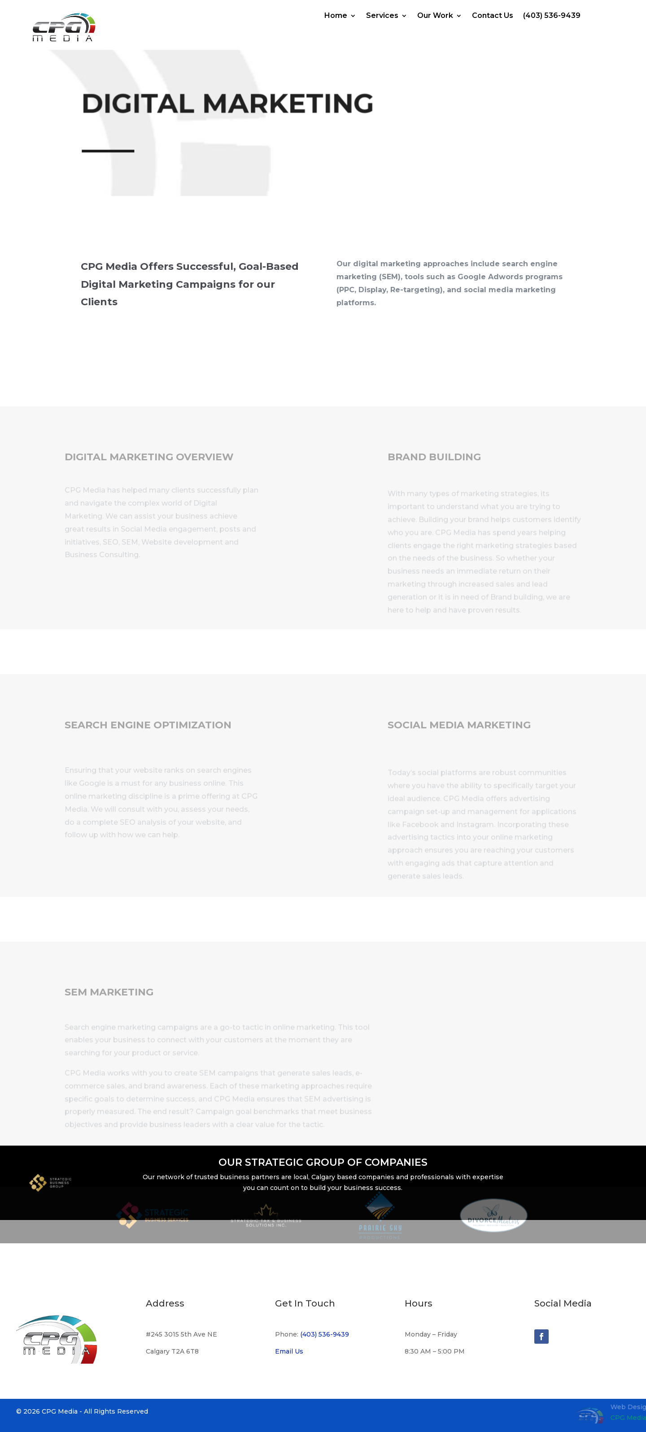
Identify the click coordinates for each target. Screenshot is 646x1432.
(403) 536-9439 (552, 16)
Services (382, 16)
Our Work (435, 16)
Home (335, 16)
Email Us (289, 1351)
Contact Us (492, 16)
